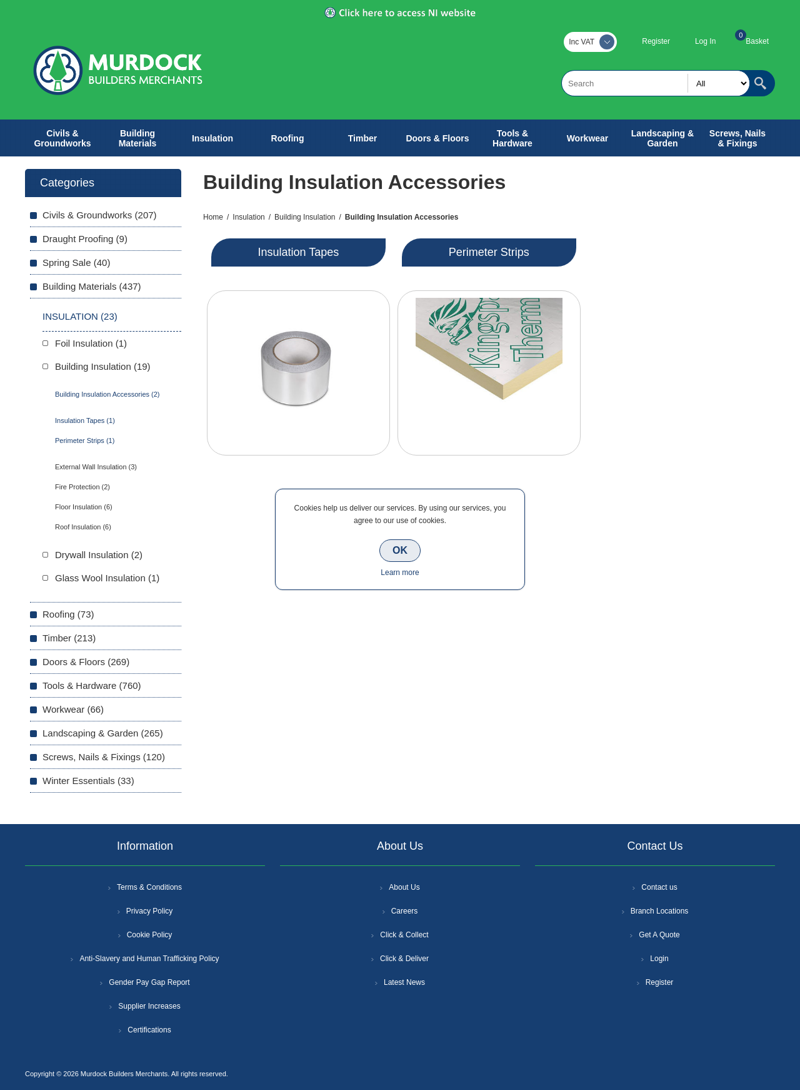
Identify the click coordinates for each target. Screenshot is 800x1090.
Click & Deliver (404, 958)
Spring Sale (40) (76, 262)
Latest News (404, 982)
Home (213, 217)
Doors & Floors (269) (85, 661)
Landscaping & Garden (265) (102, 733)
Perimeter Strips (489, 252)
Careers (404, 911)
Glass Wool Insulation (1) (107, 578)
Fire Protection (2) (82, 487)
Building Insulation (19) (103, 366)
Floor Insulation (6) (83, 507)
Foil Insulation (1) (91, 343)
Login (659, 958)
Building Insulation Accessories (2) (107, 394)
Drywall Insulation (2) (98, 554)
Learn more (400, 572)
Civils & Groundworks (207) (99, 215)
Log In (705, 41)
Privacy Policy (149, 911)
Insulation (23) (80, 316)
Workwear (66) (73, 709)
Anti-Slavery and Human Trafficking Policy (149, 958)
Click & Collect (404, 934)
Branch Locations (660, 911)
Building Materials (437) (91, 286)
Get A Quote (659, 934)
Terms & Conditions (149, 887)
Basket (757, 41)
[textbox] (655, 83)
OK (400, 550)
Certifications (149, 1030)
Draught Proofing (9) (85, 238)
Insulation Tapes (298, 252)
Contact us (659, 887)
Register (656, 41)
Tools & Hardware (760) (91, 685)
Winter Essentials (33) (88, 780)
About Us (404, 887)
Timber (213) (69, 638)
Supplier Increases (149, 1006)
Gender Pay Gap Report (149, 982)
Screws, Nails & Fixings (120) (103, 756)
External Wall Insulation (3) (96, 467)
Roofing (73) (68, 614)
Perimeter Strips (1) (84, 440)
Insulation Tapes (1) (85, 420)
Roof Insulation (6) (83, 527)
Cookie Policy (149, 934)
